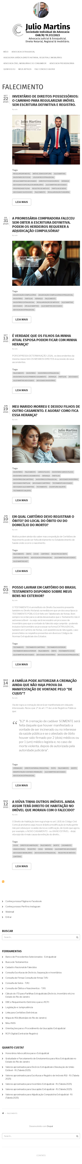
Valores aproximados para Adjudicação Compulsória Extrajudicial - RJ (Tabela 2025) (39, 1096)
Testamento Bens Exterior (24, 651)
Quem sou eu (9, 69)
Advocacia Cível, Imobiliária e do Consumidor (24, 63)
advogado (17, 306)
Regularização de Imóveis (48, 302)
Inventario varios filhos (62, 472)
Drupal (50, 1126)
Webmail (9, 912)
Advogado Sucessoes (22, 192)
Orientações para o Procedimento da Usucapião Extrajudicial (35, 1028)
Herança (65, 181)
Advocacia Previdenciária (61, 63)
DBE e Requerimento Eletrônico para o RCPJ (27, 1002)
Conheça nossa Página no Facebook (23, 901)
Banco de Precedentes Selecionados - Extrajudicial (30, 957)
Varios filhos (44, 472)
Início (5, 52)
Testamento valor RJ (22, 491)
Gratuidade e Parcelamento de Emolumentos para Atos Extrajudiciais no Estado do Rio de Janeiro (40, 1060)
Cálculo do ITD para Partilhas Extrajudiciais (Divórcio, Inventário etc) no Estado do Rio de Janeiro (40, 995)
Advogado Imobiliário (22, 853)
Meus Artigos (24, 69)
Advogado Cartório (41, 483)
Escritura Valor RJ (57, 487)
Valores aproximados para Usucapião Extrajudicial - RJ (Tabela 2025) (38, 1089)
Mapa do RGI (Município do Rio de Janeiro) (25, 1018)
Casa (40, 849)
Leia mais (23, 203)
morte (74, 768)
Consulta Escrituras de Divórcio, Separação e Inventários (33, 972)
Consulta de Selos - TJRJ (17, 983)
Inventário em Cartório (23, 479)
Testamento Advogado (62, 483)
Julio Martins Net (20, 561)
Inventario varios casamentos (26, 476)
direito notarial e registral (37, 768)
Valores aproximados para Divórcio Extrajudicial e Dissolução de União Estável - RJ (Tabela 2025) (39, 1069)
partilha (29, 299)
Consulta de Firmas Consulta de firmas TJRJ (26, 978)
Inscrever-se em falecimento (3, 882)
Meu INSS (10, 1023)
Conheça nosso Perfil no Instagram (22, 906)
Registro (32, 849)
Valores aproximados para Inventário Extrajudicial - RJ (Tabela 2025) (38, 1084)
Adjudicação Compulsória (24, 295)
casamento (66, 845)
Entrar (8, 917)
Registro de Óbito (59, 554)
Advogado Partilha (21, 483)
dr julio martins (32, 306)
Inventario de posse (21, 177)
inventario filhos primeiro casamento (29, 377)
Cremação (17, 768)
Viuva (15, 845)
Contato (41, 1155)
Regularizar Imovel (21, 174)
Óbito (28, 554)
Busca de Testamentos (16, 962)
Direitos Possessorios (49, 181)
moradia (48, 849)
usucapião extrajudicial (43, 177)
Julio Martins (59, 174)
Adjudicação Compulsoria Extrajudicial (55, 295)
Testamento (42, 487)
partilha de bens (59, 188)
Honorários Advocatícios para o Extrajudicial (27, 1053)
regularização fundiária (58, 192)
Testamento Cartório (35, 647)
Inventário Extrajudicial (23, 302)
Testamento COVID (66, 651)
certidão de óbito (20, 557)
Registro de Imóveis (40, 188)
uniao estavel (19, 849)
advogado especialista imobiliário (28, 185)
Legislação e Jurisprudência (19, 1007)
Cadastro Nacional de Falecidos (21, 967)
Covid (36, 554)
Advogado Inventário (46, 380)
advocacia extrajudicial (23, 310)
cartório (45, 554)
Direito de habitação (29, 845)
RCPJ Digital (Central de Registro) (21, 1033)
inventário (17, 299)
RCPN (53, 768)
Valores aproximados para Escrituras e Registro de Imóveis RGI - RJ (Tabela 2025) (42, 1077)
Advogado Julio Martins (23, 487)
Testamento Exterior (56, 647)
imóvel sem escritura (42, 174)
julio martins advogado (56, 185)
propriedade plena (21, 188)
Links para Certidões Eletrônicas (21, 1012)
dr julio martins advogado (24, 181)
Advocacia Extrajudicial (23, 52)
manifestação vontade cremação (27, 772)
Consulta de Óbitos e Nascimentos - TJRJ (25, 988)
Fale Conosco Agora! (45, 69)
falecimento (40, 192)
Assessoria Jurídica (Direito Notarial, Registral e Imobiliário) (32, 57)
